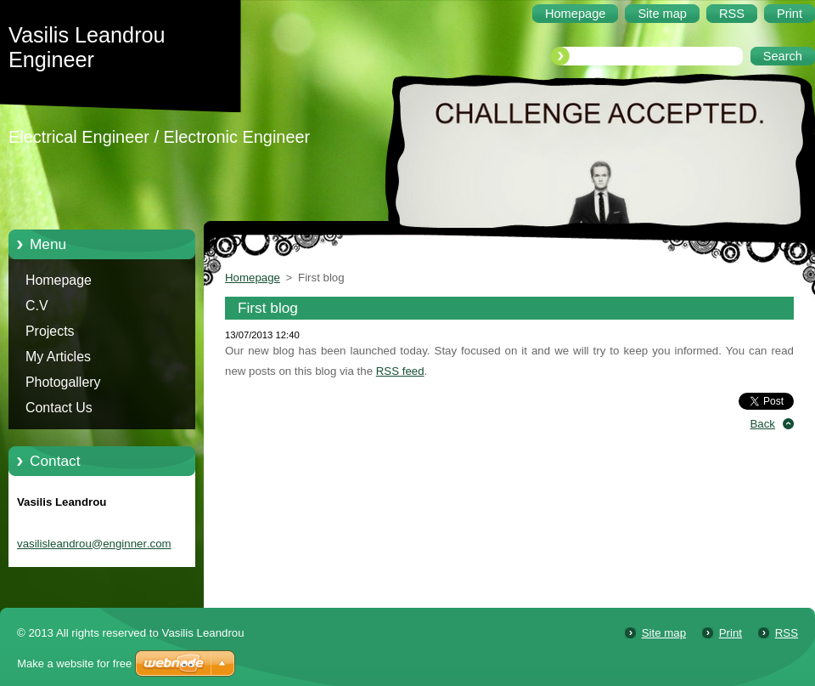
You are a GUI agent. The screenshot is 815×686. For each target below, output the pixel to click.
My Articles (58, 356)
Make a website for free (74, 663)
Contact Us (59, 407)
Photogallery (63, 382)
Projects (50, 331)
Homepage (58, 280)
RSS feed (400, 371)
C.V (36, 305)
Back (763, 423)
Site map (664, 632)
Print (730, 632)
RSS (786, 632)
